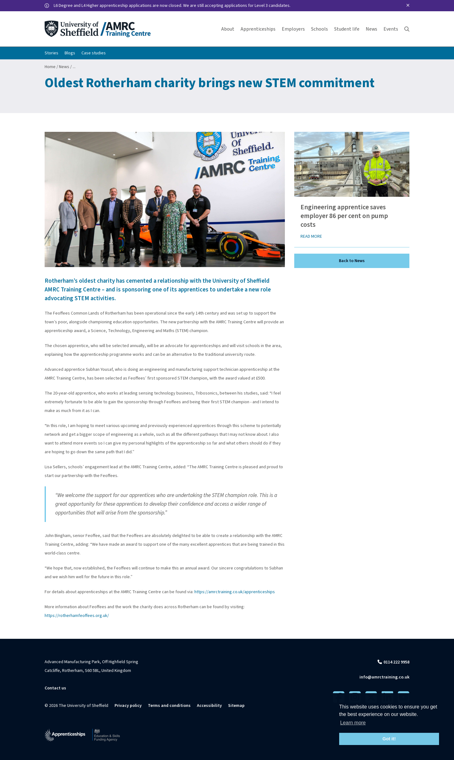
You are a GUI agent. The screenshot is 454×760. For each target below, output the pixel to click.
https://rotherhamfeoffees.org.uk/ (77, 616)
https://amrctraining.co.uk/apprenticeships (234, 592)
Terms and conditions (169, 706)
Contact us (55, 688)
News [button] (371, 29)
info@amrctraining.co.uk (384, 677)
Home (50, 67)
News (64, 67)
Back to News (352, 261)
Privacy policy (128, 706)
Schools (319, 29)
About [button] (227, 29)
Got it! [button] (389, 738)
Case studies (93, 53)
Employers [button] (293, 29)
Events (390, 29)
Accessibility (209, 706)
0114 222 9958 (396, 662)
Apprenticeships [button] (258, 29)
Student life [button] (346, 29)
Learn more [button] (353, 722)
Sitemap (236, 706)
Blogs (70, 53)
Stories (51, 53)
